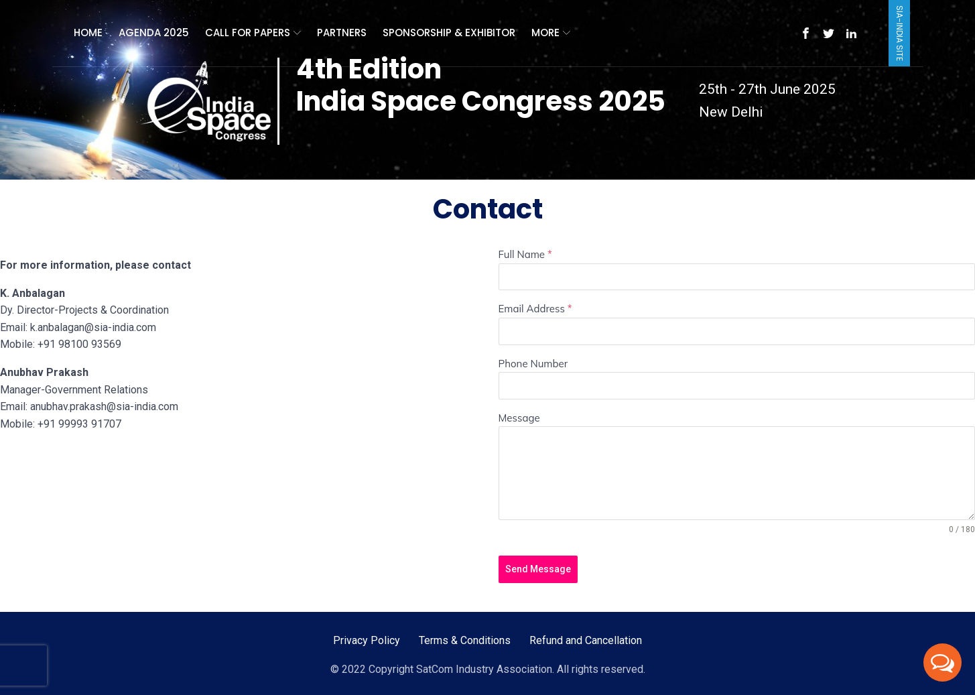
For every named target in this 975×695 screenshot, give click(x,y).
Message (519, 418)
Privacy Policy (366, 640)
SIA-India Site (899, 33)
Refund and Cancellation (585, 640)
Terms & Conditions (465, 640)
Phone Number (533, 363)
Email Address (535, 308)
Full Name (525, 254)
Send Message (538, 569)
